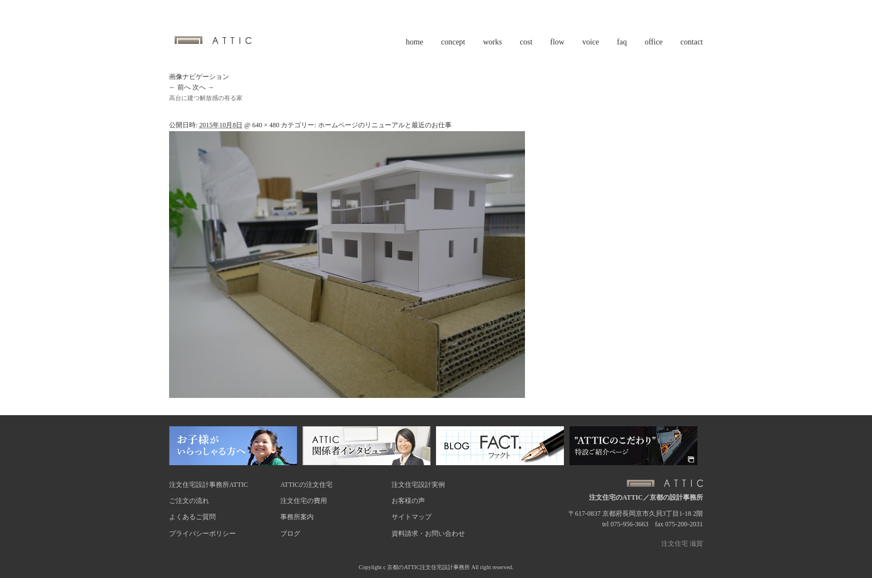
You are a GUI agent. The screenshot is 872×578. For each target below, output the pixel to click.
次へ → (203, 87)
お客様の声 (408, 501)
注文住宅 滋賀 (682, 543)
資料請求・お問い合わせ (428, 533)
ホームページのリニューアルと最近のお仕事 (385, 125)
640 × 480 (265, 125)
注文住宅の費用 (303, 501)
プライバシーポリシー (202, 533)
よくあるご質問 (192, 517)
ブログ (290, 533)
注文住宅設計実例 (418, 485)
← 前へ (180, 87)
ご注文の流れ (189, 501)
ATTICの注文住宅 (306, 485)
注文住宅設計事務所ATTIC (208, 485)
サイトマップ (412, 517)
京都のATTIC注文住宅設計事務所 (428, 567)
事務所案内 (297, 517)
